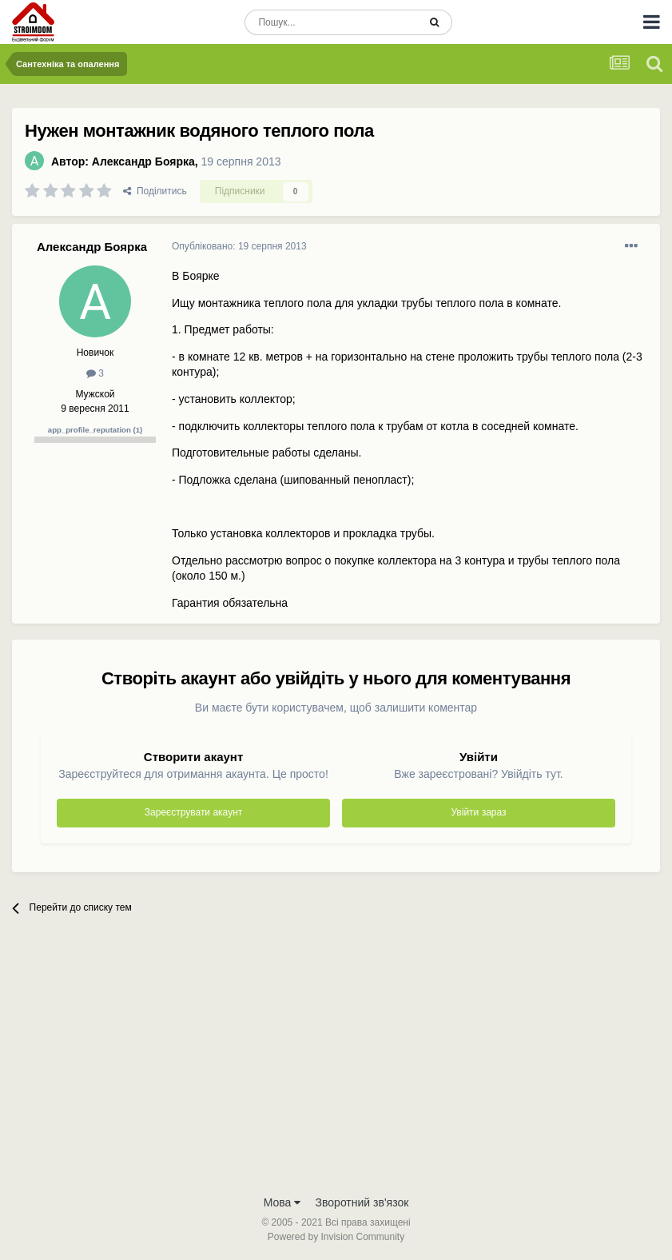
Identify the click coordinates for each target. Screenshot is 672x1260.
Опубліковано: (239, 246)
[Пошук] (331, 22)
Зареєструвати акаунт (193, 812)
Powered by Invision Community (336, 1236)
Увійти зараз (478, 812)
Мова (282, 1202)
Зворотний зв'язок (362, 1202)
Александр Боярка (143, 161)
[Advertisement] (336, 1066)
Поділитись (155, 191)
